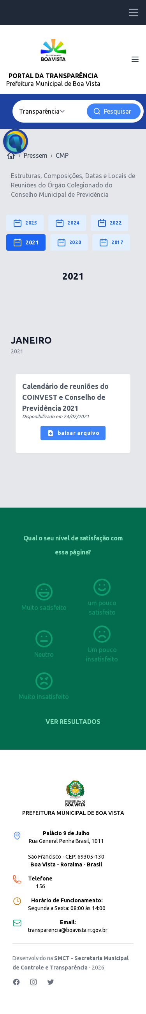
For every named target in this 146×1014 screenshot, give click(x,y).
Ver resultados (73, 721)
